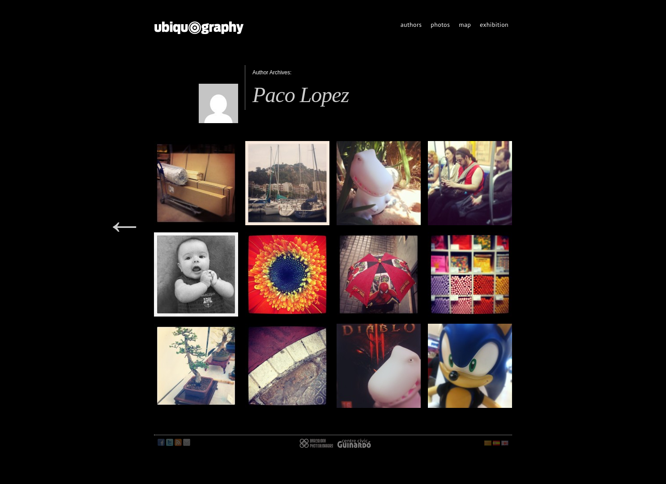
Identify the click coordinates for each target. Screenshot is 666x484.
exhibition (494, 25)
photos (440, 25)
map (465, 25)
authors (411, 25)
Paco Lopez (300, 95)
